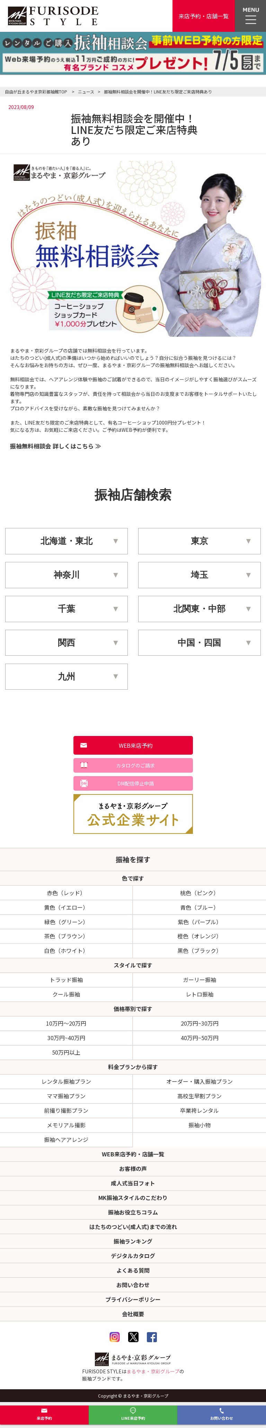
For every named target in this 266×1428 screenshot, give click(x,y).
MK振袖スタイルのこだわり (133, 1197)
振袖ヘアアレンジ (66, 1139)
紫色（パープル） (200, 922)
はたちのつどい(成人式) (133, 1226)
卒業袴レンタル (199, 1110)
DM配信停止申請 (135, 783)
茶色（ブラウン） (66, 936)
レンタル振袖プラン (66, 1081)
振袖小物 (199, 1125)
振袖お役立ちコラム (133, 1212)
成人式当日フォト (133, 1183)
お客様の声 (133, 1168)
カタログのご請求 (135, 765)
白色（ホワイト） (66, 950)
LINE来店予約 (133, 1414)
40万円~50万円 (200, 1038)
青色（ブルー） (199, 907)
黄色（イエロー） (66, 907)
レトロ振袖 (199, 994)
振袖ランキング (133, 1241)
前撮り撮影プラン (66, 1110)
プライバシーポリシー (133, 1299)
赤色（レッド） (66, 893)
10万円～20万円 (66, 1023)
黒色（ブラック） (199, 950)
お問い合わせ (221, 1414)
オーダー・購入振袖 (199, 1081)
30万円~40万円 (66, 1038)
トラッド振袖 (66, 979)
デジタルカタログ (133, 1256)
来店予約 (44, 1414)
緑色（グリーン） (66, 922)
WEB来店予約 (136, 745)
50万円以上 (66, 1052)
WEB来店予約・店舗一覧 (133, 1154)
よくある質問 (133, 1270)
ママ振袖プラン (66, 1096)
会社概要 (133, 1314)
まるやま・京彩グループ (152, 1371)
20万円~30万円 (200, 1023)
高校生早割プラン (199, 1096)
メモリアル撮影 (66, 1125)
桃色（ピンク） (199, 893)
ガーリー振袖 (199, 979)
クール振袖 (66, 994)
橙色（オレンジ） (199, 936)
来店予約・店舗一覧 (204, 16)
